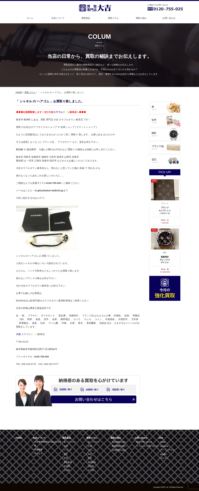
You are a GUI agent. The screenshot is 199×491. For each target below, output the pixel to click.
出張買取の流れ (119, 450)
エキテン (164, 458)
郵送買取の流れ (119, 446)
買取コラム (113, 18)
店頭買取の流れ (119, 442)
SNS (161, 438)
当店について (57, 18)
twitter (163, 442)
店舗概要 (38, 449)
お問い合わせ (169, 18)
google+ (163, 454)
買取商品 (85, 18)
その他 (67, 470)
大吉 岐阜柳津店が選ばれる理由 (47, 444)
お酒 (66, 446)
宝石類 (67, 466)
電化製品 (68, 462)
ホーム (30, 18)
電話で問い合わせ (144, 442)
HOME (19, 92)
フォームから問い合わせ (147, 446)
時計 (66, 454)
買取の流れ (141, 18)
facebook (164, 446)
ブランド (68, 450)
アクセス (38, 453)
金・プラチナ (70, 442)
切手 (66, 458)
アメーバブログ (167, 450)
